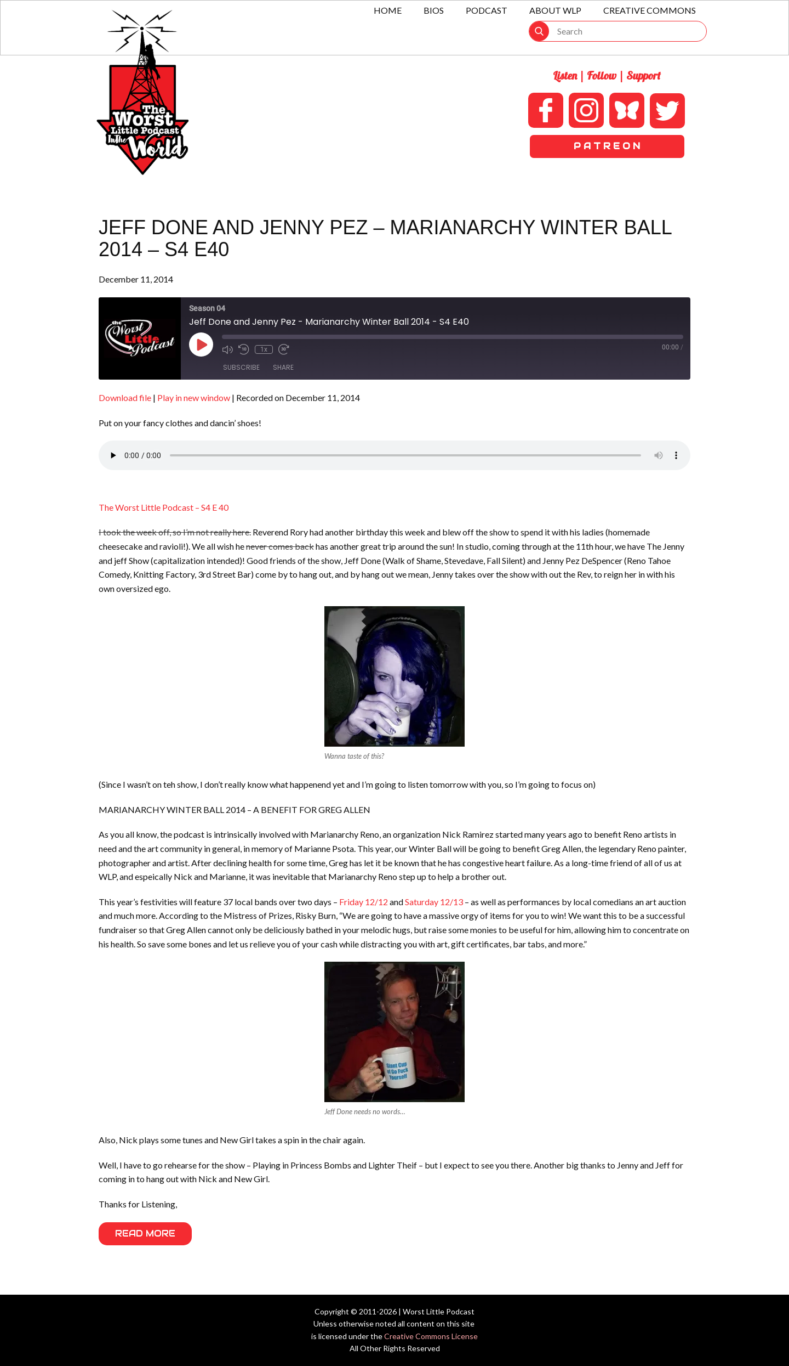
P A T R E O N (607, 146)
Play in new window (193, 397)
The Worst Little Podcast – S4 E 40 (163, 507)
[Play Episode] (201, 344)
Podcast (486, 10)
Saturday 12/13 (435, 901)
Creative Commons (649, 10)
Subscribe (241, 367)
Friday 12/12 (363, 901)
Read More (145, 1233)
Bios (434, 10)
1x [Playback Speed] (263, 349)
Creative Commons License (431, 1336)
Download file (125, 397)
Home (388, 10)
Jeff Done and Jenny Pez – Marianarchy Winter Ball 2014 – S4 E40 (385, 238)
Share (283, 367)
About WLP (555, 10)
